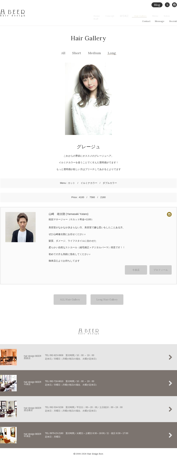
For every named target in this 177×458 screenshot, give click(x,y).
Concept (115, 15)
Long (112, 53)
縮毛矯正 (128, 15)
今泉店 (136, 268)
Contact (146, 21)
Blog (157, 5)
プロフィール (161, 268)
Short (76, 53)
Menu (156, 15)
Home (104, 15)
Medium (94, 53)
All (63, 53)
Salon (165, 15)
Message (159, 21)
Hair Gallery (143, 15)
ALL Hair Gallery (70, 297)
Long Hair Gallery (107, 297)
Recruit (173, 21)
